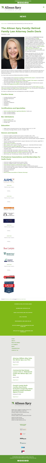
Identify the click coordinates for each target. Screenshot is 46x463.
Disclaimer (12, 458)
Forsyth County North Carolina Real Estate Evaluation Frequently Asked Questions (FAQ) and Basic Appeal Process (22, 389)
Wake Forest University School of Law (22, 88)
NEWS (13, 346)
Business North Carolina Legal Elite (12, 146)
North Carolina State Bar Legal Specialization (15, 111)
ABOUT (13, 340)
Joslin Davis (9, 185)
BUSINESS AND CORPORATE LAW (23, 308)
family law (19, 299)
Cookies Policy (29, 458)
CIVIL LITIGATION (23, 316)
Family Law (7, 299)
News (5, 23)
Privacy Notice (23, 458)
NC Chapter (17, 82)
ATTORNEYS (15, 344)
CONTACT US (15, 350)
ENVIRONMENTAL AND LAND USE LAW (23, 321)
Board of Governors (23, 151)
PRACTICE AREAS (16, 342)
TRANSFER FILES (16, 348)
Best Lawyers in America (10, 143)
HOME (13, 338)
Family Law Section (14, 84)
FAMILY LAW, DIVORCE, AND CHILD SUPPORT (23, 312)
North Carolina (7, 119)
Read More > (16, 364)
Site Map (34, 458)
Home (2, 23)
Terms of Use (17, 458)
